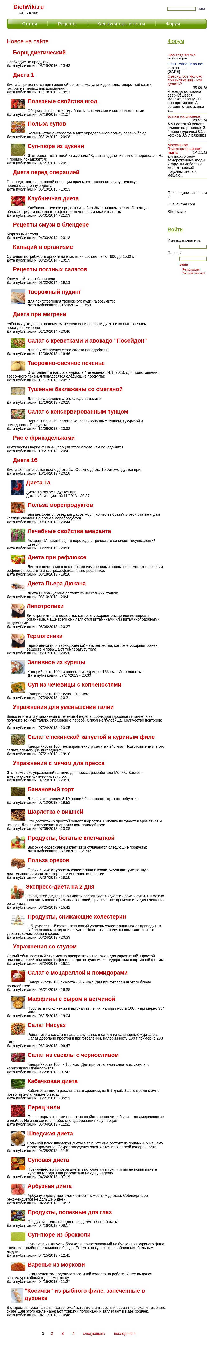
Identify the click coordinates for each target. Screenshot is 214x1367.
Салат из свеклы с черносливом (73, 1055)
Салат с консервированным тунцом (78, 411)
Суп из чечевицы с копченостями (74, 685)
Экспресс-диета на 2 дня (60, 887)
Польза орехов (48, 860)
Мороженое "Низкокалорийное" (184, 147)
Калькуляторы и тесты (121, 23)
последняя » (125, 1333)
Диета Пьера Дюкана (57, 583)
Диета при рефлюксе (57, 557)
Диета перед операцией (46, 172)
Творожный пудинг (54, 292)
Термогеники (45, 636)
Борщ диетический (39, 52)
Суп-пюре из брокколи (59, 1235)
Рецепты (67, 23)
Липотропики (45, 606)
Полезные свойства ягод (62, 101)
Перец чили (44, 1107)
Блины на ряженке (184, 116)
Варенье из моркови (56, 1264)
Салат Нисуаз (47, 1025)
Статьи (29, 23)
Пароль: (175, 253)
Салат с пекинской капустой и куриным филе (91, 737)
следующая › (94, 1333)
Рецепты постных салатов (50, 269)
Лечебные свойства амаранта (69, 531)
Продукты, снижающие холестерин (77, 916)
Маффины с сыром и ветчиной (71, 999)
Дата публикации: (22, 66)
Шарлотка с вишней (55, 812)
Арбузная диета (50, 1186)
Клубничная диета (53, 198)
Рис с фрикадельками (44, 438)
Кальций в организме (43, 247)
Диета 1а (38, 482)
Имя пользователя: (184, 240)
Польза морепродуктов (60, 505)
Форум (173, 23)
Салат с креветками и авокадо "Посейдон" (87, 341)
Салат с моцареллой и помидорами (78, 973)
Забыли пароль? (193, 273)
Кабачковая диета (53, 1081)
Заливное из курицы (56, 662)
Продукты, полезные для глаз (70, 1212)
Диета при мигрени (39, 314)
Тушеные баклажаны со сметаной (75, 389)
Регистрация (191, 269)
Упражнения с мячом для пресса (58, 763)
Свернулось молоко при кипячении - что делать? (185, 80)
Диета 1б (25, 460)
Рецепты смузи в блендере (51, 225)
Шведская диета (50, 1133)
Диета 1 (23, 75)
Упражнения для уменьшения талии (63, 707)
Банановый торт (51, 789)
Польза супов (47, 124)
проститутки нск (181, 54)
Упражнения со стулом (45, 946)
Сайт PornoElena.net (185, 64)
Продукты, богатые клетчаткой (71, 838)
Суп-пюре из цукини (56, 146)
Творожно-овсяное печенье (66, 363)
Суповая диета (48, 1160)
